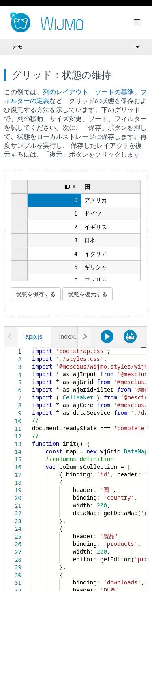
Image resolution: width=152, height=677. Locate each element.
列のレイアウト (65, 91)
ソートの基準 (114, 91)
